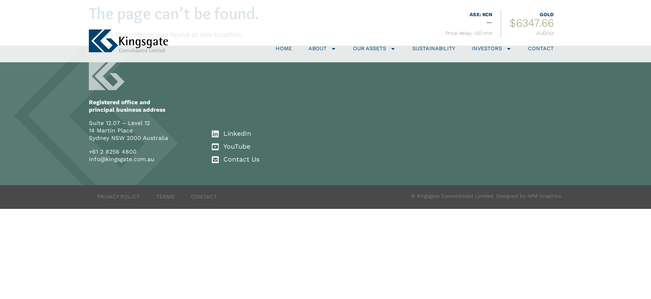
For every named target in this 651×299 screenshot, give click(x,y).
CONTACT (204, 197)
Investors (492, 49)
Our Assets (374, 49)
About (322, 49)
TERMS (165, 197)
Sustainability (433, 48)
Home (284, 48)
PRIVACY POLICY (118, 197)
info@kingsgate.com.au (121, 159)
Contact (541, 48)
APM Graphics (544, 196)
